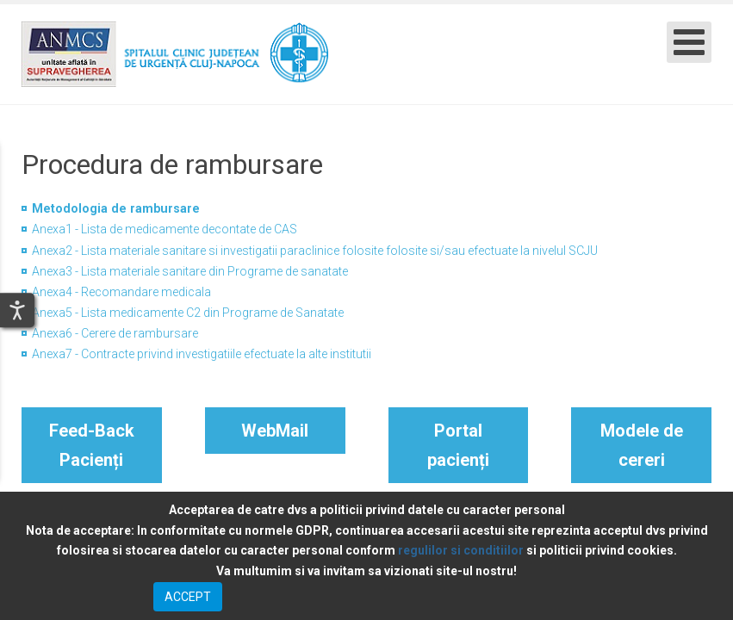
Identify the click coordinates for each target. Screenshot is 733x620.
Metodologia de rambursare (116, 208)
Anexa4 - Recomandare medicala (121, 292)
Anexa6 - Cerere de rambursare (115, 333)
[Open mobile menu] (689, 42)
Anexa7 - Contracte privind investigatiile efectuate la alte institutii (201, 354)
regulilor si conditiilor (461, 550)
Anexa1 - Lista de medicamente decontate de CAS (164, 229)
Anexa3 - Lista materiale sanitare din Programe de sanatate (190, 271)
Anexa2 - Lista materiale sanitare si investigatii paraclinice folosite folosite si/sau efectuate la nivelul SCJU (315, 250)
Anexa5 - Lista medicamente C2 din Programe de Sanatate (188, 312)
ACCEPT (188, 597)
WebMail (274, 430)
